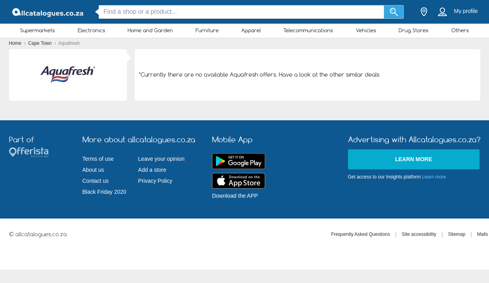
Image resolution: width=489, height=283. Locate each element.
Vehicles (366, 30)
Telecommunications (308, 30)
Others (460, 30)
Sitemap (456, 234)
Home (16, 43)
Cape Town (40, 43)
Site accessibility (419, 234)
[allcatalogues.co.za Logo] (48, 12)
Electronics (91, 30)
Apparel (251, 30)
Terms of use (98, 159)
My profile (466, 11)
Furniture (207, 30)
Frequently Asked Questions (360, 234)
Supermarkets (37, 30)
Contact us (95, 181)
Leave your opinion (161, 159)
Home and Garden (150, 30)
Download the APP (235, 196)
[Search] (393, 12)
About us (93, 170)
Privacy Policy (155, 181)
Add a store (152, 170)
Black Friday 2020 (104, 192)
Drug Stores (414, 30)
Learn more (413, 159)
